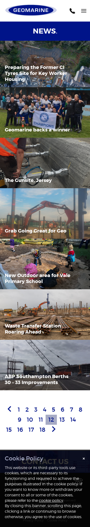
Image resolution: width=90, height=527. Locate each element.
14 (73, 419)
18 (42, 429)
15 (9, 429)
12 (51, 419)
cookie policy (51, 500)
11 (41, 419)
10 (30, 419)
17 (31, 429)
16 (20, 429)
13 (62, 419)
